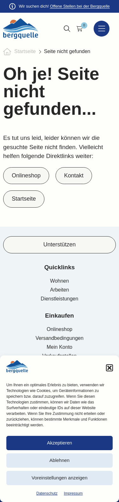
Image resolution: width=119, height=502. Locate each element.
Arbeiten (59, 289)
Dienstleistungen (59, 298)
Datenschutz (46, 493)
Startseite (25, 51)
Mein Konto (59, 347)
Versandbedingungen (59, 338)
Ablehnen (59, 460)
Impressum (73, 493)
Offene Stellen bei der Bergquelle (79, 6)
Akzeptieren (59, 442)
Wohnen (59, 281)
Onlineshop (59, 329)
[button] (109, 368)
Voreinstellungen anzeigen (60, 477)
